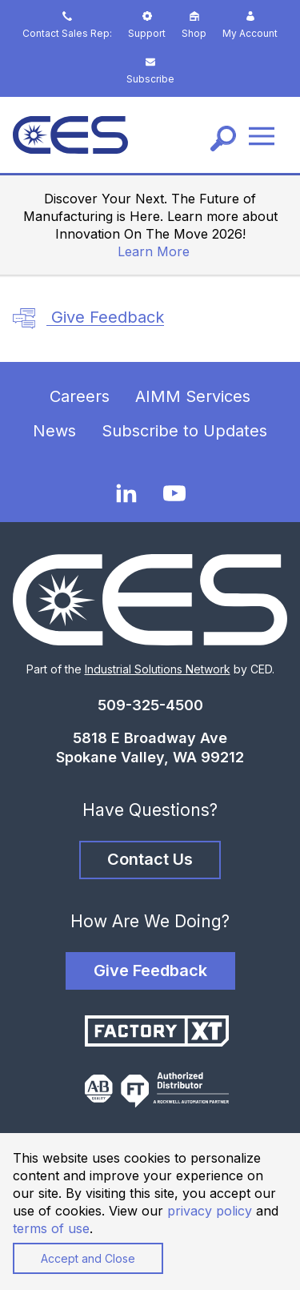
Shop (194, 25)
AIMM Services (192, 396)
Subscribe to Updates (184, 430)
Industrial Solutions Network (157, 669)
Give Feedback (88, 318)
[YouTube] (174, 493)
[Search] (223, 138)
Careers (80, 396)
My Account (250, 25)
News (54, 430)
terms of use (51, 1228)
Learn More (154, 251)
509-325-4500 (150, 705)
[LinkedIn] (126, 492)
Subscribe (150, 71)
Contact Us (150, 859)
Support (147, 25)
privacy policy (209, 1211)
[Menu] (261, 135)
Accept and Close (88, 1258)
